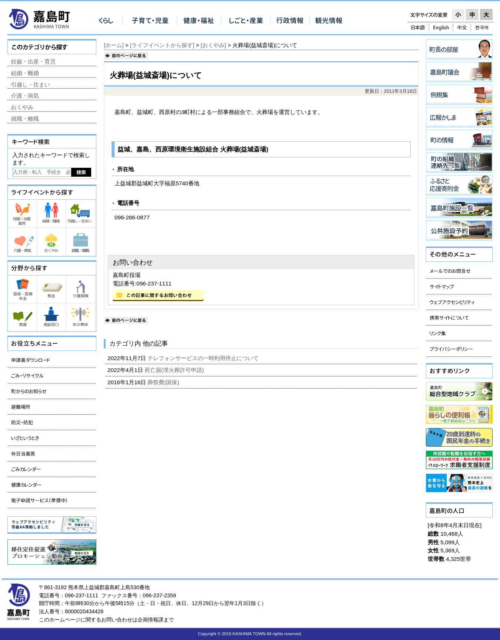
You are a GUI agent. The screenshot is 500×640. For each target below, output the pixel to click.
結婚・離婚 (25, 73)
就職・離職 (25, 118)
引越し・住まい (30, 84)
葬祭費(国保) (164, 382)
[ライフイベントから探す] (162, 45)
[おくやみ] (213, 45)
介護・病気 (25, 95)
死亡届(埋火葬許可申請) (175, 370)
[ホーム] (113, 45)
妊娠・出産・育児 (33, 61)
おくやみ (22, 107)
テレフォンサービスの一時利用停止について (204, 358)
